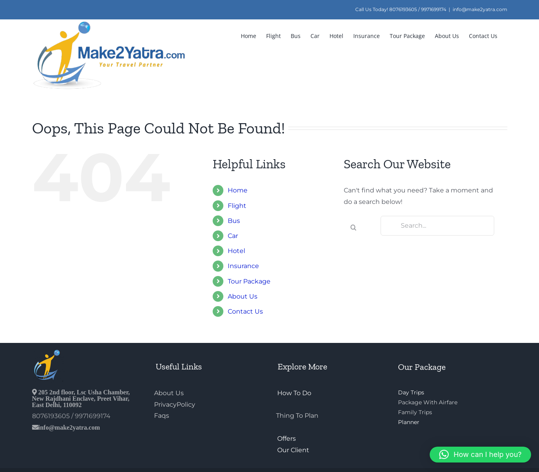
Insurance (243, 266)
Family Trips (415, 412)
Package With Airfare (427, 402)
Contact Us (245, 311)
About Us (242, 296)
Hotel (236, 251)
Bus (234, 221)
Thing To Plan (297, 415)
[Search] (354, 227)
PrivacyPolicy (174, 404)
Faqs (161, 415)
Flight (237, 205)
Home (238, 190)
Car (233, 236)
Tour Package (249, 281)
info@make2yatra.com (480, 9)
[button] (480, 454)
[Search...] (437, 226)
